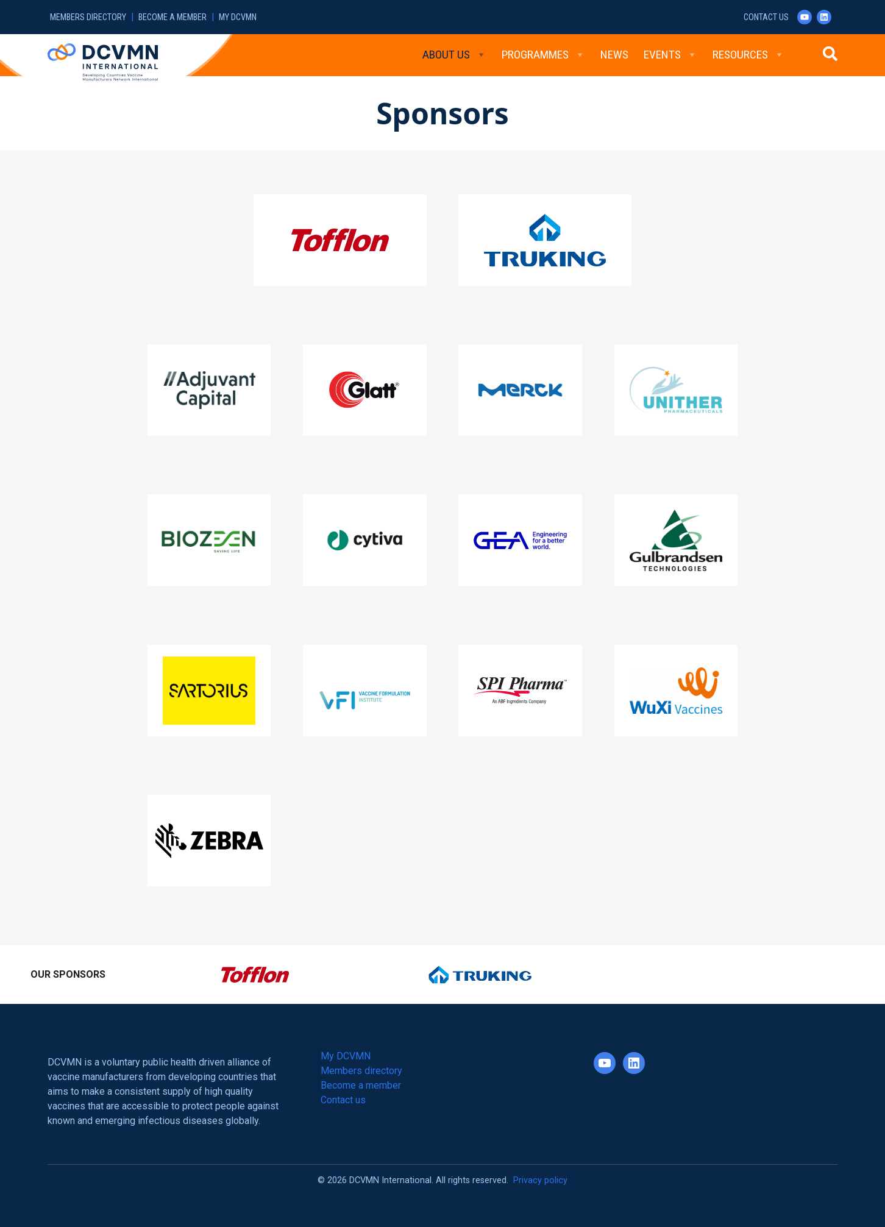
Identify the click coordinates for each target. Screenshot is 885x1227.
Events (670, 55)
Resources (748, 55)
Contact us (766, 17)
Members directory (88, 17)
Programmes (543, 55)
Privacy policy (540, 1180)
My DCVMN (238, 17)
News (614, 55)
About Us (454, 55)
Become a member (172, 17)
